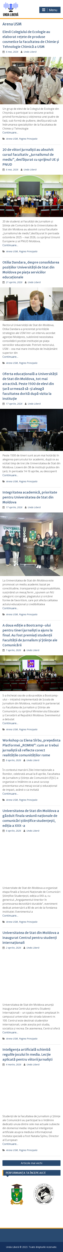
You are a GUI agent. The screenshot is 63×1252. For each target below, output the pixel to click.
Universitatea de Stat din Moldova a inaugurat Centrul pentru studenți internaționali (30, 938)
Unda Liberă (30, 51)
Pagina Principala (28, 138)
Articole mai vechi (31, 1163)
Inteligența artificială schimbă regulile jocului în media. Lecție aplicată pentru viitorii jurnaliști (27, 1054)
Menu (49, 10)
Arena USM (12, 138)
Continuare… (10, 132)
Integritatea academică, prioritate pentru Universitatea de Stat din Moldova (29, 497)
